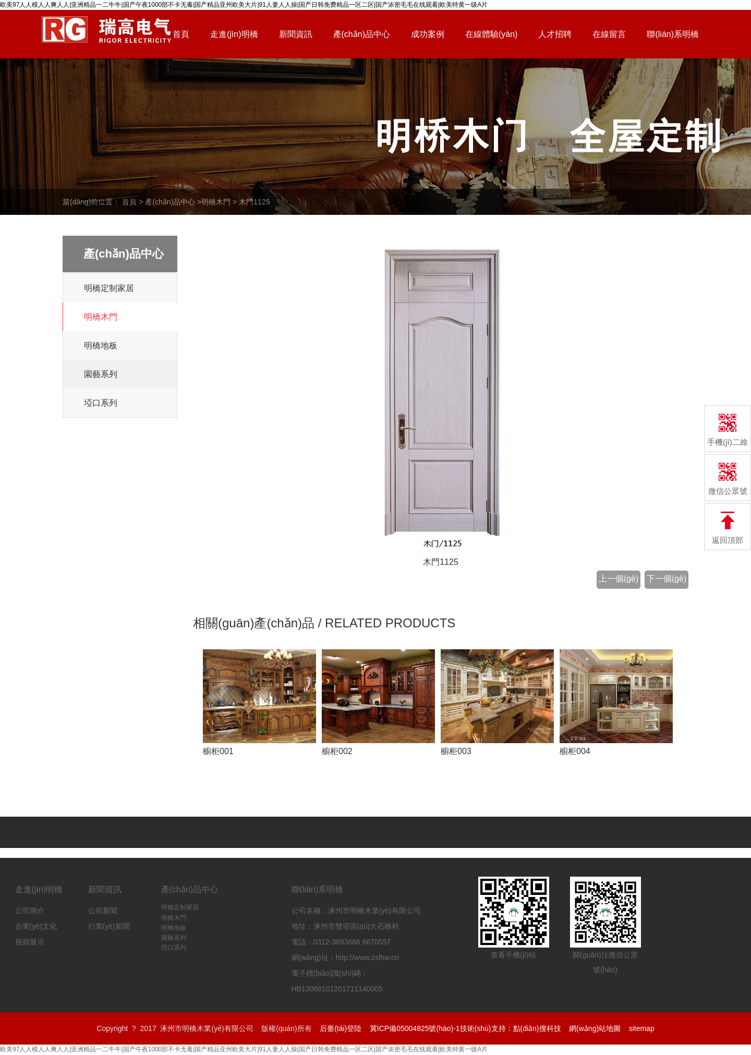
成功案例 (427, 34)
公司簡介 (29, 910)
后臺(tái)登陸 (340, 1028)
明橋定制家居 (109, 288)
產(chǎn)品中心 (361, 34)
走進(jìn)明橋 (234, 34)
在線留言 (609, 34)
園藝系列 (100, 374)
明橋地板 (100, 345)
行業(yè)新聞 (109, 926)
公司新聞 (102, 910)
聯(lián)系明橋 (673, 34)
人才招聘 (555, 34)
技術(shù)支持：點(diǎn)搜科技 (510, 1028)
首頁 (181, 34)
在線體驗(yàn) (491, 34)
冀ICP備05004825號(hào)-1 (415, 1028)
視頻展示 (29, 942)
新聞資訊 (295, 34)
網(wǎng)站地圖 (595, 1028)
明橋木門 (216, 202)
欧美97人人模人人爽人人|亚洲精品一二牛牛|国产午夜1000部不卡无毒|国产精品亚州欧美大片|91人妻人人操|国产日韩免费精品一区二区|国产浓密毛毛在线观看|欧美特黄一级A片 (244, 1049)
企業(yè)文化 (36, 926)
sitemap (642, 1028)
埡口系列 (100, 402)
